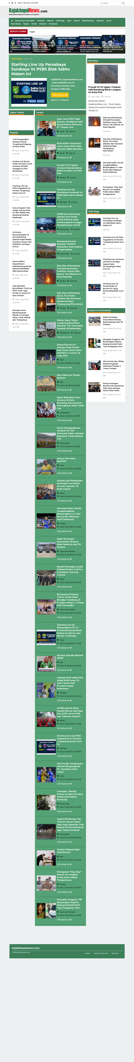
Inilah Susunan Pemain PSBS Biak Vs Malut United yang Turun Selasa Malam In (67, 48)
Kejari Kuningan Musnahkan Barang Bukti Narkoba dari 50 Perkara (69, 540)
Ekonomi (42, 24)
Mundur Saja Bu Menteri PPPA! (66, 651)
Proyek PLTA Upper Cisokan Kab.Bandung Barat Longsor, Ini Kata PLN (70, 173)
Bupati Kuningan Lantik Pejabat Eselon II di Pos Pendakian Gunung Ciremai (70, 567)
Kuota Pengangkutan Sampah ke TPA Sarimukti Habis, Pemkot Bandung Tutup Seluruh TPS (69, 432)
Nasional (100, 21)
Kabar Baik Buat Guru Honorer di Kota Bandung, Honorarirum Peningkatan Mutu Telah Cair (70, 402)
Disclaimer (115, 946)
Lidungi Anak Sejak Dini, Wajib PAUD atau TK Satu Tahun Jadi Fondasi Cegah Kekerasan (69, 677)
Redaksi (87, 946)
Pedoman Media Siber (101, 946)
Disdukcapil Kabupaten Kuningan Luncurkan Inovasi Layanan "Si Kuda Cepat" (70, 482)
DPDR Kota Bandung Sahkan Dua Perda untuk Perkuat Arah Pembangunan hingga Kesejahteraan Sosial (70, 222)
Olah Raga (60, 21)
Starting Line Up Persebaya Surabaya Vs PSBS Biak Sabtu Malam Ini (40, 69)
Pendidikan (62, 687)
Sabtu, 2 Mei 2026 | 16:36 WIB (28, 3)
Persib (34, 24)
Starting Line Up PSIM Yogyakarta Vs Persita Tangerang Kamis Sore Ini (20, 48)
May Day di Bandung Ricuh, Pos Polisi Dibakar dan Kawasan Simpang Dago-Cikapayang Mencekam (70, 299)
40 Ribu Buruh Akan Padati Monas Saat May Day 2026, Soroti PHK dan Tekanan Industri (70, 706)
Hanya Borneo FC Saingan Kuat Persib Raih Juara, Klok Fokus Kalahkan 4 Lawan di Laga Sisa (70, 350)
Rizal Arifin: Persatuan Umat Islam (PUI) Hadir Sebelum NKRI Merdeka (70, 149)
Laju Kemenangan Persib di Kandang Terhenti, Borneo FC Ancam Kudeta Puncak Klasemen (113, 47)
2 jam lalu (106, 97)
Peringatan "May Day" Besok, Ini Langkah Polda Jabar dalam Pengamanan (69, 869)
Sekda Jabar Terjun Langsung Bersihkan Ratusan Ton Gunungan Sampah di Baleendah (70, 325)
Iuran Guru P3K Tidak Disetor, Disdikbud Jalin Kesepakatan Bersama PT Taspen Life (69, 124)
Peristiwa (41, 21)
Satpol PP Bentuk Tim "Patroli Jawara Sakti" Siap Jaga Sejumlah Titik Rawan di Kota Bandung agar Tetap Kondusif (69, 818)
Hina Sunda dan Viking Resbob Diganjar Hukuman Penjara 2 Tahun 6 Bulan (43, 48)
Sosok (108, 21)
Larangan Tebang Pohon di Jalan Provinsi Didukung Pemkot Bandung (70, 788)
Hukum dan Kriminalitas (25, 21)
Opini (69, 21)
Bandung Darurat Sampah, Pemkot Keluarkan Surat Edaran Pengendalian (70, 248)
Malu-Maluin (16, 24)
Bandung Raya (88, 21)
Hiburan (50, 21)
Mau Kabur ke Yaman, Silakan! (69, 376)
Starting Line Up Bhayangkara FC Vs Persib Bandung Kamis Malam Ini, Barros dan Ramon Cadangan (70, 625)
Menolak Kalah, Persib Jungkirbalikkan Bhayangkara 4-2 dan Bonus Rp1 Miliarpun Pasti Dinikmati (69, 511)
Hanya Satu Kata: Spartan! (67, 458)
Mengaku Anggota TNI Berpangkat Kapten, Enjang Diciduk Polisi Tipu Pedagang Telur (70, 897)
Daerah (77, 21)
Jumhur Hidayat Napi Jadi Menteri (69, 845)
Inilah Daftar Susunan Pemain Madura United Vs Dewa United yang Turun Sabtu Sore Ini (90, 48)
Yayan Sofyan (94, 97)
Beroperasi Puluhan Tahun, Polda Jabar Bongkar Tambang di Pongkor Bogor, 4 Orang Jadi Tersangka (69, 595)
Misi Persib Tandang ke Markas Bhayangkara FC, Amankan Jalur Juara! (69, 760)
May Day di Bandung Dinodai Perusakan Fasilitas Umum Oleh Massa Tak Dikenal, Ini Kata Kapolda (70, 273)
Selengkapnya (60, 95)
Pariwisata (53, 24)
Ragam (26, 24)
